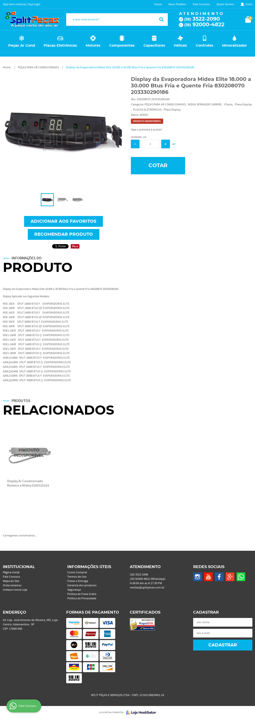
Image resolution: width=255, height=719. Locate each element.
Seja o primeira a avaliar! (146, 130)
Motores (93, 45)
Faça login (33, 4)
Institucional (19, 567)
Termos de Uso (77, 577)
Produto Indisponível (29, 453)
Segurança (74, 590)
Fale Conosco (201, 4)
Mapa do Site (11, 581)
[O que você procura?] (161, 19)
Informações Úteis (89, 567)
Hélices (180, 45)
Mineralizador (234, 45)
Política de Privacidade (81, 598)
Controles (204, 45)
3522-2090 (202, 19)
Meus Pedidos (177, 4)
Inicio (248, 4)
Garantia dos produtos (82, 585)
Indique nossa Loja (15, 590)
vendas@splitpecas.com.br (147, 588)
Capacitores (154, 45)
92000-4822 (204, 24)
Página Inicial (11, 572)
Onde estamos (12, 585)
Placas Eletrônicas (60, 45)
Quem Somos (225, 4)
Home (158, 4)
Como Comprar (77, 572)
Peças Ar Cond (21, 45)
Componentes (122, 45)
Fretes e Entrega (77, 581)
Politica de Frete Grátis (81, 594)
